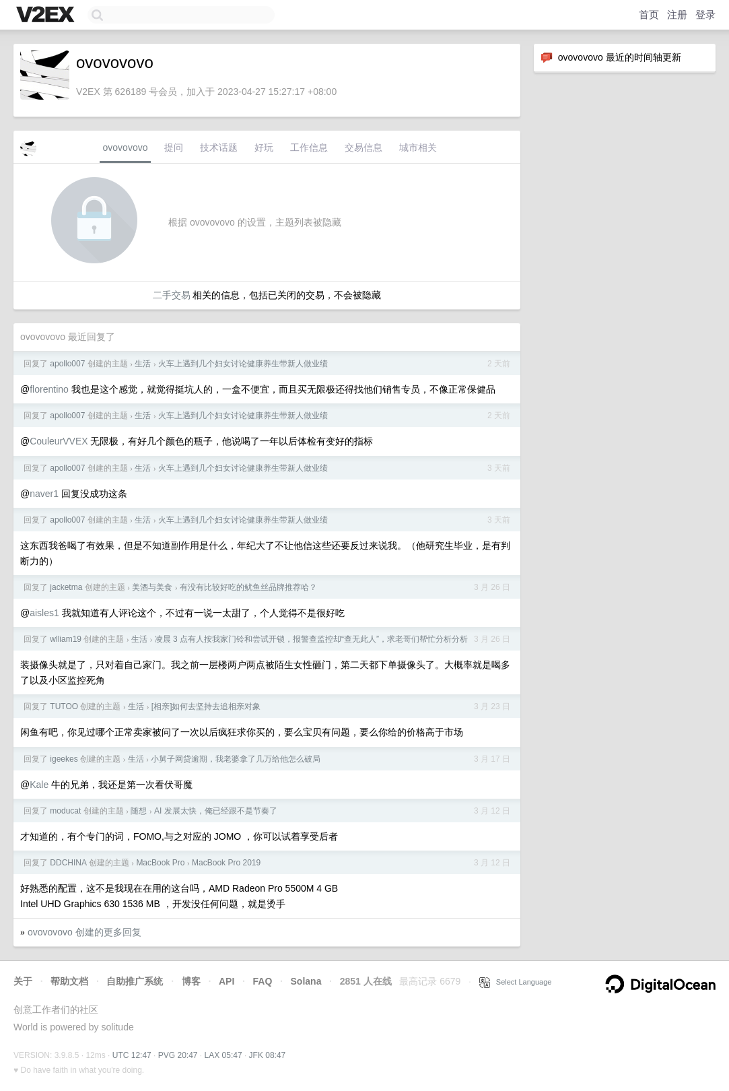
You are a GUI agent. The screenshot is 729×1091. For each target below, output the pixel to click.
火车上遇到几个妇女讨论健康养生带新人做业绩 (243, 363)
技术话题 (219, 147)
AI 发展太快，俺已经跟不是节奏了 (215, 811)
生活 (143, 363)
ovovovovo (125, 147)
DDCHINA (68, 862)
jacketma (66, 587)
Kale (39, 784)
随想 (139, 811)
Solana (306, 981)
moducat (65, 811)
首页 (649, 14)
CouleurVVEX (59, 441)
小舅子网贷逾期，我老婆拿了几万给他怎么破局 (235, 759)
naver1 (44, 493)
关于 (22, 981)
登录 (705, 14)
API (226, 981)
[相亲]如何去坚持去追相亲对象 (206, 706)
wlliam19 (65, 639)
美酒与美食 (152, 587)
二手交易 (171, 295)
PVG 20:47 (178, 1055)
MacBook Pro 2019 (226, 862)
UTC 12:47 (131, 1055)
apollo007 (67, 363)
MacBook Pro (160, 862)
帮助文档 (69, 981)
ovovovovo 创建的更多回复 (84, 932)
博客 (191, 981)
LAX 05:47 (223, 1055)
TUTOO (64, 706)
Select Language (515, 982)
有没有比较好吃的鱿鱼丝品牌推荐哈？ (248, 587)
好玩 (263, 147)
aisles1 (44, 612)
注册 (677, 14)
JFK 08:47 (267, 1055)
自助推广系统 (134, 981)
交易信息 (363, 147)
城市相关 (418, 147)
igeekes (63, 759)
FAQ (263, 981)
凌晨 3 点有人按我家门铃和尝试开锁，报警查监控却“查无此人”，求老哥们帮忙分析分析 (311, 639)
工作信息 (309, 147)
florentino (49, 389)
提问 (173, 147)
